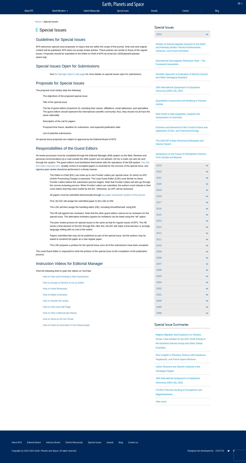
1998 (159, 313)
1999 (159, 307)
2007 (159, 263)
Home (38, 21)
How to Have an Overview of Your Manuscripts (66, 325)
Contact (185, 10)
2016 (159, 208)
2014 (159, 220)
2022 (159, 171)
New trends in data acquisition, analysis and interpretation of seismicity (178, 116)
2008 (159, 257)
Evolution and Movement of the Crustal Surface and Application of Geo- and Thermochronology (182, 129)
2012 (159, 233)
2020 (159, 183)
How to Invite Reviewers (55, 288)
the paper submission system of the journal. (123, 195)
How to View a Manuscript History (60, 313)
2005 (159, 276)
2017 (159, 202)
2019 (159, 190)
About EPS (29, 10)
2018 (159, 196)
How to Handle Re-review (56, 300)
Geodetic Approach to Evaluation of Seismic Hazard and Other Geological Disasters (182, 76)
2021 (159, 177)
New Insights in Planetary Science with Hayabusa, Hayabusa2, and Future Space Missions (181, 357)
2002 (159, 288)
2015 (159, 214)
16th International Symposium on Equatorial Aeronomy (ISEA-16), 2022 (178, 89)
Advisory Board (53, 442)
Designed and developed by (202, 451)
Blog (217, 10)
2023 (159, 165)
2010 (159, 245)
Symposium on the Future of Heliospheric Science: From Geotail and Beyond (181, 156)
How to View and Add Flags (57, 307)
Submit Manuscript (92, 10)
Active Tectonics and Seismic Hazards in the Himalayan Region (178, 368)
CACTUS (220, 451)
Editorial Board (34, 442)
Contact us (133, 442)
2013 (159, 227)
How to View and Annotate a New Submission (66, 276)
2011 (159, 239)
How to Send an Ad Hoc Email (58, 319)
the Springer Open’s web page (69, 74)
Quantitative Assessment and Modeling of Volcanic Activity (181, 102)
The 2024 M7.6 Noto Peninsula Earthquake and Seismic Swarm (180, 142)
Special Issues (123, 10)
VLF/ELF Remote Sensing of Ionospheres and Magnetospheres (179, 392)
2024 (159, 34)
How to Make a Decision (55, 294)
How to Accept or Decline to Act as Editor (63, 282)
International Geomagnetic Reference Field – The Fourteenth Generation (180, 62)
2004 (159, 282)
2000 (159, 300)
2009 (159, 251)
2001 (159, 294)
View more (161, 401)
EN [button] (240, 3)
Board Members (60, 10)
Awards (154, 10)
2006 (159, 270)
